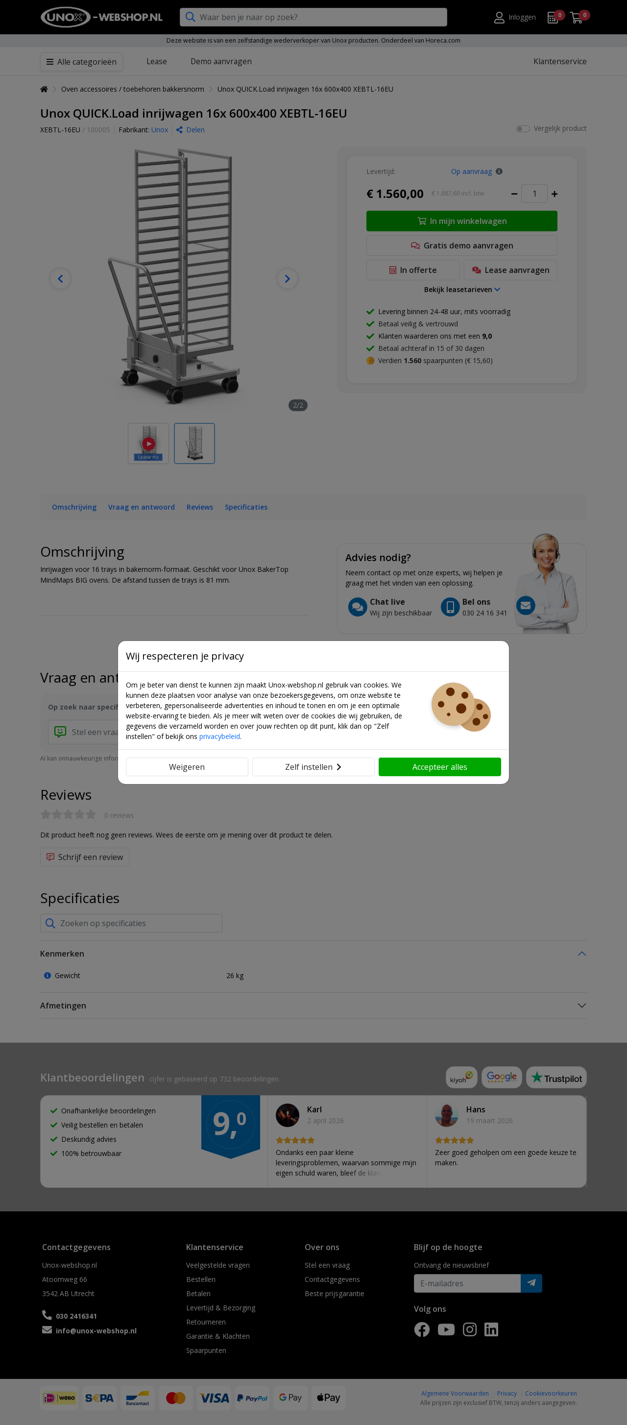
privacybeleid (219, 736)
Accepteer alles (439, 767)
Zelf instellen (313, 767)
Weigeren (187, 767)
